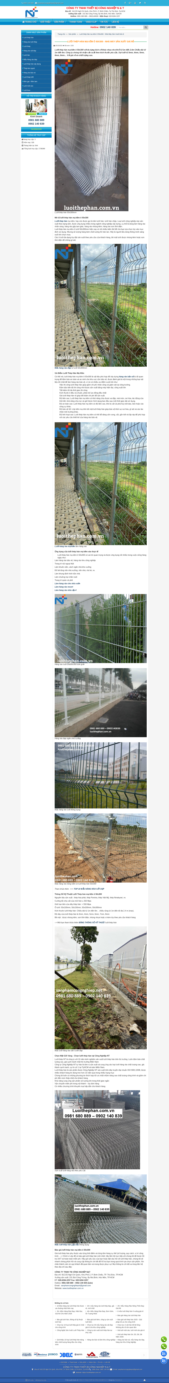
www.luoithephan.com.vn (73, 1288)
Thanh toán (73, 1362)
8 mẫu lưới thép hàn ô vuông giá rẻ (130, 1311)
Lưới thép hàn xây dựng (31, 64)
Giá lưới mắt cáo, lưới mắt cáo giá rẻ (131, 1330)
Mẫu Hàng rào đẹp (29, 59)
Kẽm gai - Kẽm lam (29, 81)
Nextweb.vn (118, 1380)
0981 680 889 (36, 120)
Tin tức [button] (104, 22)
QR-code (29, 1380)
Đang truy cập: (41, 1380)
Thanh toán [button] (75, 22)
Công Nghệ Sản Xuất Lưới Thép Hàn (70, 1330)
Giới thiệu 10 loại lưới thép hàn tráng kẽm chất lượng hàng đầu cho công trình (69, 1342)
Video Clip (92, 1362)
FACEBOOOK (36, 129)
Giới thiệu (64, 1362)
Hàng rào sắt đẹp (29, 51)
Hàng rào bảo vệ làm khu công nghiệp (101, 1340)
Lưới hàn (26, 55)
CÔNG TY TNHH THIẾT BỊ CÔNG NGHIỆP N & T (93, 1380)
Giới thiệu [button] (45, 22)
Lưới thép (26, 46)
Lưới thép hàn (28, 37)
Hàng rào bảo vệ (29, 73)
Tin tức (100, 1362)
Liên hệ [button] (115, 22)
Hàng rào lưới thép (29, 42)
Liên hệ (107, 1362)
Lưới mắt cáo (27, 86)
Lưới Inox (26, 90)
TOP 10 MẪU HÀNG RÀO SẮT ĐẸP (89, 889)
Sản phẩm (83, 1362)
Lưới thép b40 (28, 77)
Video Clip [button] (91, 22)
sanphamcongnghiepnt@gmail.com (50, 3)
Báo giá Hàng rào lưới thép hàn (129, 1315)
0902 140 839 (28, 3)
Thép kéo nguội (28, 68)
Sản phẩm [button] (60, 23)
